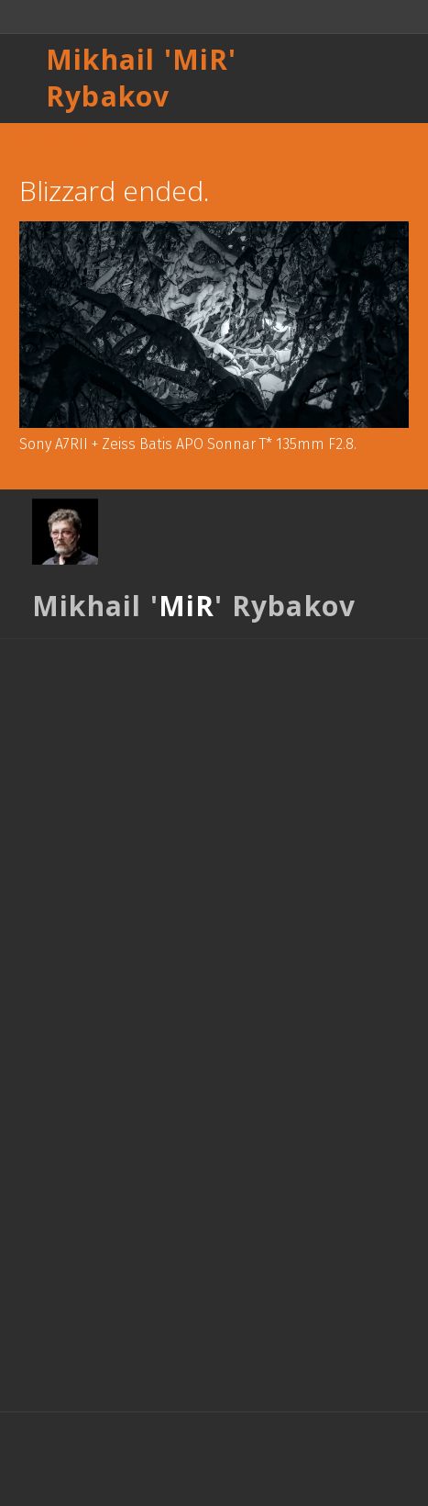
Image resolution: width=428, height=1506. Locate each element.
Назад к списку (58, 141)
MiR (200, 59)
